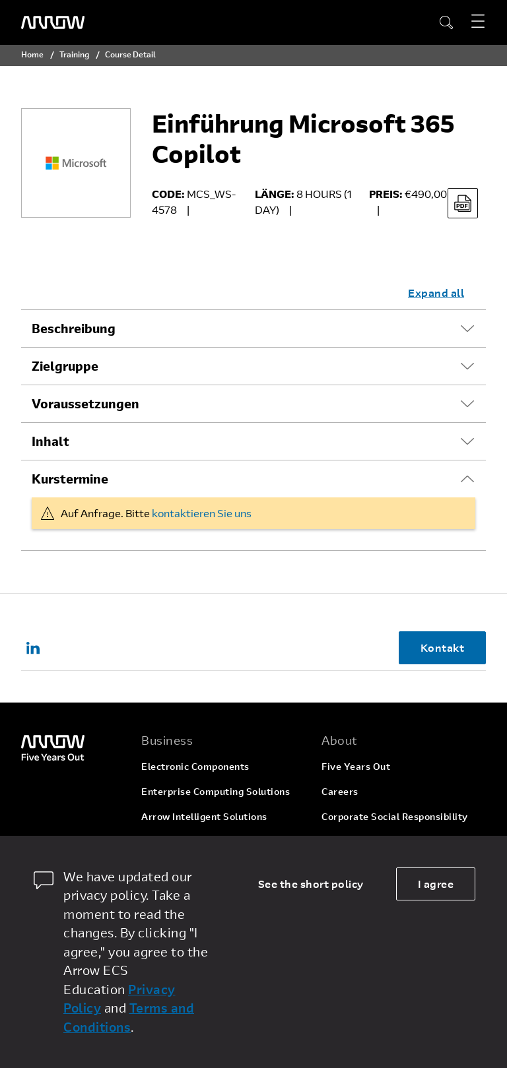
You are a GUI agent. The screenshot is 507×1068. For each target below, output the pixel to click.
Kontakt (443, 647)
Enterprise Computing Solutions (215, 791)
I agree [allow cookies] (436, 884)
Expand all (436, 292)
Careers (339, 791)
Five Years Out (355, 766)
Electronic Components (195, 766)
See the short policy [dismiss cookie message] (311, 884)
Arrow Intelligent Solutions (204, 816)
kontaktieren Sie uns (202, 513)
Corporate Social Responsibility (394, 816)
